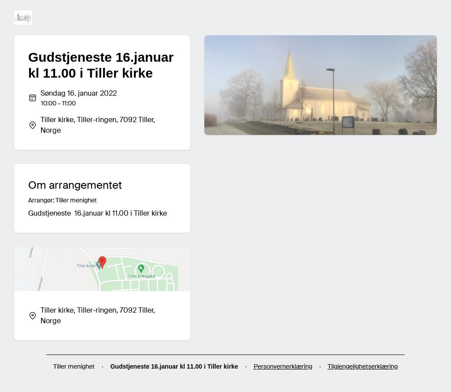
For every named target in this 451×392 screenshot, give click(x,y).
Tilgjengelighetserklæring (363, 366)
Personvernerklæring (283, 366)
